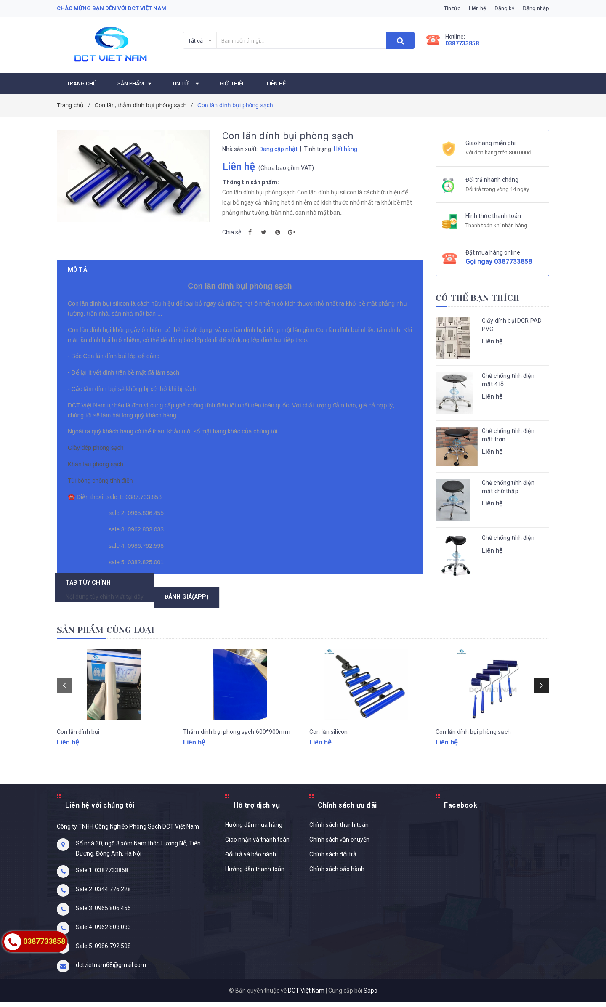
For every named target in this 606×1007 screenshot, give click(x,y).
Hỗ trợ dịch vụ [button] (257, 810)
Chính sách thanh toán (339, 829)
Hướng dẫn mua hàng (253, 829)
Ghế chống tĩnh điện (508, 537)
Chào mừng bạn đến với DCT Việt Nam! (112, 8)
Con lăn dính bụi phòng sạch (473, 747)
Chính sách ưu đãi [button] (347, 810)
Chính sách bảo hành (336, 873)
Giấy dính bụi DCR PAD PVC (512, 324)
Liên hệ (477, 8)
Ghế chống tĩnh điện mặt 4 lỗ (508, 380)
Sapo (370, 995)
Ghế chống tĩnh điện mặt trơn (508, 435)
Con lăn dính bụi (78, 747)
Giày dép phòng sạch (97, 460)
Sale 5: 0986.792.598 (103, 950)
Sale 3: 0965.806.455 (103, 912)
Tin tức (452, 8)
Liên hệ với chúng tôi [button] (100, 810)
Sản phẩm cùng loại (106, 635)
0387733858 (462, 43)
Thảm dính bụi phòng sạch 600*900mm (236, 747)
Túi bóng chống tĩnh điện (102, 493)
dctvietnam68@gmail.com (111, 969)
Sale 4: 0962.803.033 (103, 931)
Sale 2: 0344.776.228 (103, 893)
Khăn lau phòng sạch (97, 477)
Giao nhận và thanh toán (257, 844)
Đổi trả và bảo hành (250, 859)
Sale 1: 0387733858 (102, 874)
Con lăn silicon (328, 747)
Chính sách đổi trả (332, 859)
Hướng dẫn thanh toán (254, 873)
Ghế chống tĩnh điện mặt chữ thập (508, 486)
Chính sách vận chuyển (339, 844)
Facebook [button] (460, 810)
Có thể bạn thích (477, 298)
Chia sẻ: (232, 232)
